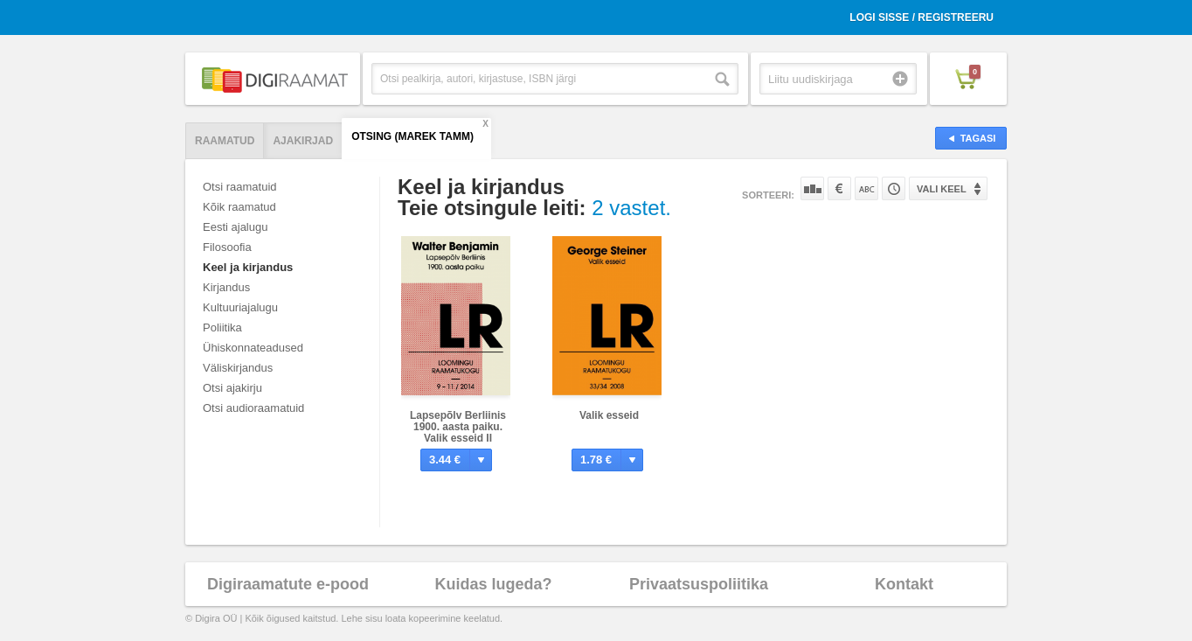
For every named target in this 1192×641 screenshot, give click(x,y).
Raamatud (224, 141)
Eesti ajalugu (235, 226)
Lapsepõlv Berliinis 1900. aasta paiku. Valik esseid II (458, 426)
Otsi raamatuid (240, 186)
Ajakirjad (303, 141)
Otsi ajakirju (232, 387)
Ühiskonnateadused (253, 347)
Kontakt (904, 584)
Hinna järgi (839, 188)
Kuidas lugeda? (492, 584)
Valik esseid (609, 415)
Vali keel (942, 189)
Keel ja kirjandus (248, 267)
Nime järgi (866, 188)
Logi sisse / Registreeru (921, 17)
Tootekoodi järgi (893, 188)
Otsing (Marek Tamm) (412, 136)
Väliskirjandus (238, 367)
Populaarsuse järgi (812, 188)
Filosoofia (227, 247)
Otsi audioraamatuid (253, 408)
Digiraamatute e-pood (288, 584)
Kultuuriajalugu (240, 307)
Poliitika (222, 327)
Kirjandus (226, 287)
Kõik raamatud (239, 206)
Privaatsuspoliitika (698, 584)
